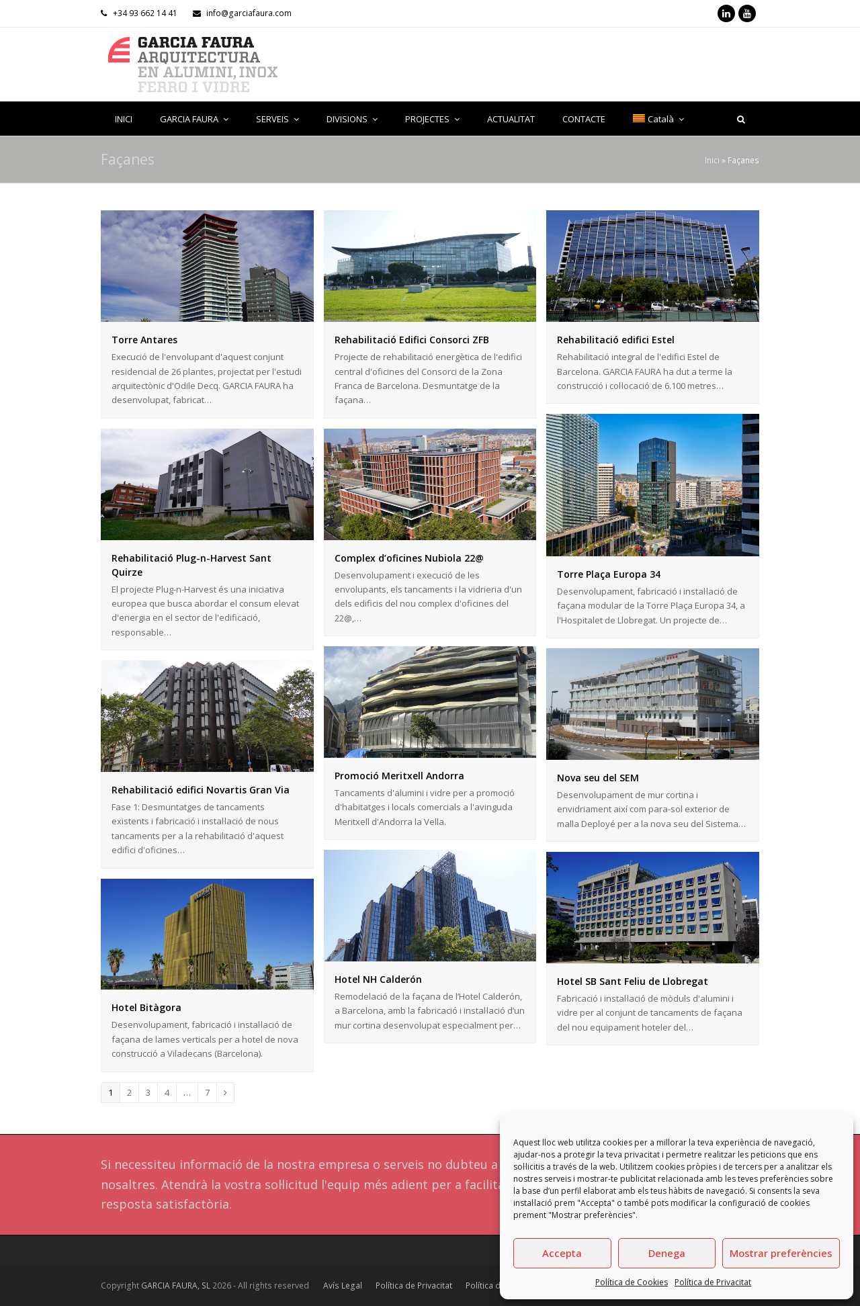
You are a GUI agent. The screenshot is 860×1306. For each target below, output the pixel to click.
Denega (666, 1253)
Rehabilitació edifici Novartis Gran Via (201, 789)
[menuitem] (658, 119)
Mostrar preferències (781, 1253)
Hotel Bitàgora (146, 1007)
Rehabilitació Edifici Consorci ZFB (412, 339)
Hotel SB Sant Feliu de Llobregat (632, 981)
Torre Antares (144, 339)
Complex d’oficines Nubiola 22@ (409, 558)
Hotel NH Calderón (378, 979)
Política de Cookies (631, 1282)
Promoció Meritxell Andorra (399, 775)
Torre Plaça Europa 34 (608, 574)
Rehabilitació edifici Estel (616, 339)
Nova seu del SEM (598, 777)
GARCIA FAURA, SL (175, 1285)
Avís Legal (342, 1285)
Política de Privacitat (713, 1282)
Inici (712, 160)
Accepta (562, 1253)
